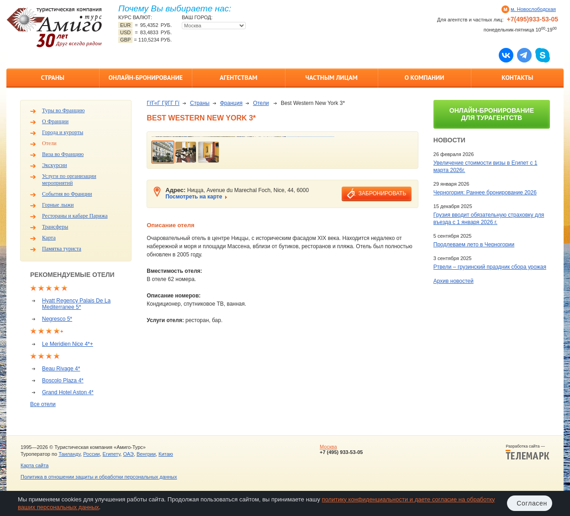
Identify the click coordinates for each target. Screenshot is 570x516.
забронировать (382, 193)
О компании (424, 77)
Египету (112, 454)
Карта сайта (34, 465)
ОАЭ (128, 454)
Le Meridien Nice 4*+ (67, 344)
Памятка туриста (61, 248)
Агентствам (238, 77)
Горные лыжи (58, 205)
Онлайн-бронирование (145, 77)
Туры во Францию (63, 110)
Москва (328, 446)
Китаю (165, 454)
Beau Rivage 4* (61, 368)
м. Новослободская (533, 9)
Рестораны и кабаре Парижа (75, 216)
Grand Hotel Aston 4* (68, 392)
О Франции (55, 121)
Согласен (532, 503)
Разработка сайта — (527, 452)
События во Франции (67, 194)
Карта (49, 238)
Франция (231, 103)
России (91, 454)
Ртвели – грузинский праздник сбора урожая (489, 267)
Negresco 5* (57, 319)
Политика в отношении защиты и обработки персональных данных (99, 477)
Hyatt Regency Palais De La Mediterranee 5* (76, 303)
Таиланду (69, 454)
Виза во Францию (63, 154)
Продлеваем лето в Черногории (473, 244)
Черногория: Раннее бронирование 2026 (485, 192)
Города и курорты (62, 132)
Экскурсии (54, 165)
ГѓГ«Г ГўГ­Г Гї (163, 103)
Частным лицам (332, 77)
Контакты (517, 77)
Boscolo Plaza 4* (63, 380)
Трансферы (55, 227)
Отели (49, 143)
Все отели (43, 404)
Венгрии (146, 454)
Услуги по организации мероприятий (69, 179)
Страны (52, 77)
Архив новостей (453, 281)
